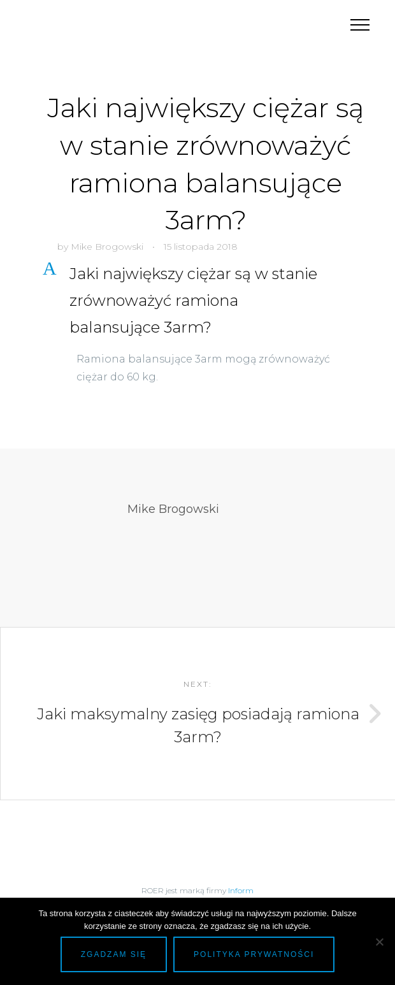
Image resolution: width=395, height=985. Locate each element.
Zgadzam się (114, 954)
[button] (205, 300)
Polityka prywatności (254, 954)
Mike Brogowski (107, 246)
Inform (241, 890)
